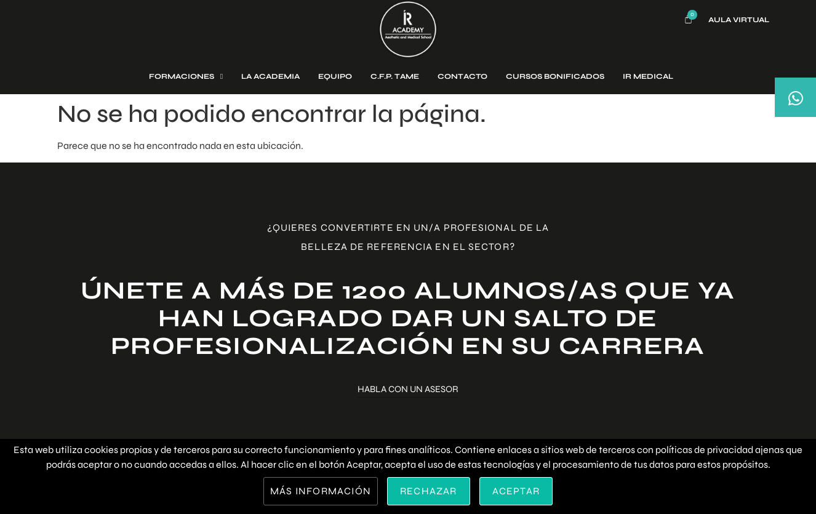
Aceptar (516, 491)
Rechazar (428, 491)
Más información (320, 491)
